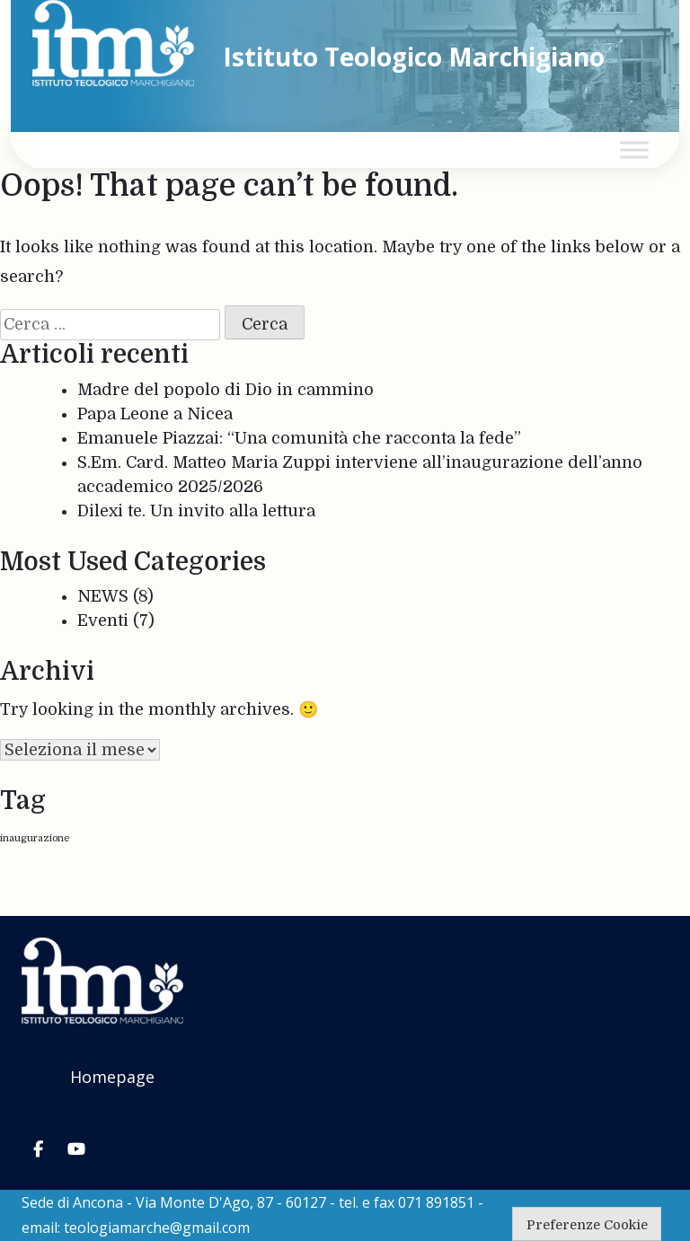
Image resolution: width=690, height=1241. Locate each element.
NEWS (102, 596)
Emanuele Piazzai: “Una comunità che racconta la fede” (299, 438)
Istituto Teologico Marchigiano (414, 57)
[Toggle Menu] (634, 149)
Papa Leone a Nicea (155, 414)
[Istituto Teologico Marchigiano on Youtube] (76, 1149)
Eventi (102, 620)
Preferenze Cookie (587, 1225)
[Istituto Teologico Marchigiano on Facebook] (38, 1149)
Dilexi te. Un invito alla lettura (196, 511)
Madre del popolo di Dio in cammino (225, 390)
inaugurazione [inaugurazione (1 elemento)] (34, 838)
